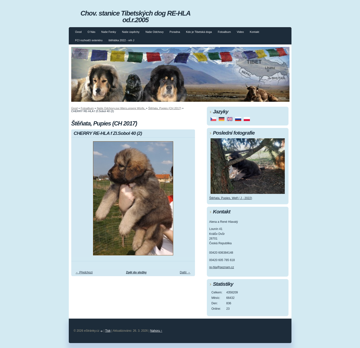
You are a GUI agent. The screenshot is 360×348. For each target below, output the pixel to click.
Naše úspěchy (131, 31)
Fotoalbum (224, 31)
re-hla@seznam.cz (221, 267)
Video (240, 31)
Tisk (108, 330)
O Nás (92, 31)
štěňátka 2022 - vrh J (121, 40)
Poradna (174, 31)
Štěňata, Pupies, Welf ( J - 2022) (230, 198)
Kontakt (254, 31)
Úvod (78, 31)
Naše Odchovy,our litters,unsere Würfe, (121, 108)
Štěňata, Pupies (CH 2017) (164, 108)
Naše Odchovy (154, 31)
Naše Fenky (108, 31)
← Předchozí (84, 272)
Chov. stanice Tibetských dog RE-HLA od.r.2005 (135, 16)
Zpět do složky (136, 272)
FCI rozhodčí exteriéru (89, 40)
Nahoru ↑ (156, 330)
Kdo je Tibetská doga (199, 31)
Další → (185, 272)
